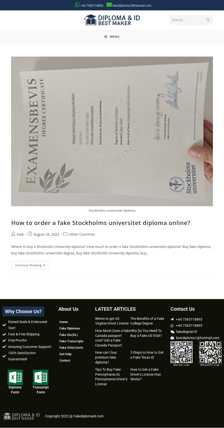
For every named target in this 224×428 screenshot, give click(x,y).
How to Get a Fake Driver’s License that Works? (145, 374)
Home (63, 322)
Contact (64, 361)
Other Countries (82, 234)
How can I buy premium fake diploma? (106, 357)
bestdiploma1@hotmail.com (132, 5)
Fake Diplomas (69, 328)
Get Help (65, 354)
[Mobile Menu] (112, 37)
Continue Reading (32, 264)
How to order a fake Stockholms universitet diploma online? (100, 223)
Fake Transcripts (71, 341)
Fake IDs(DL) (68, 335)
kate (20, 234)
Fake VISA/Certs (71, 348)
